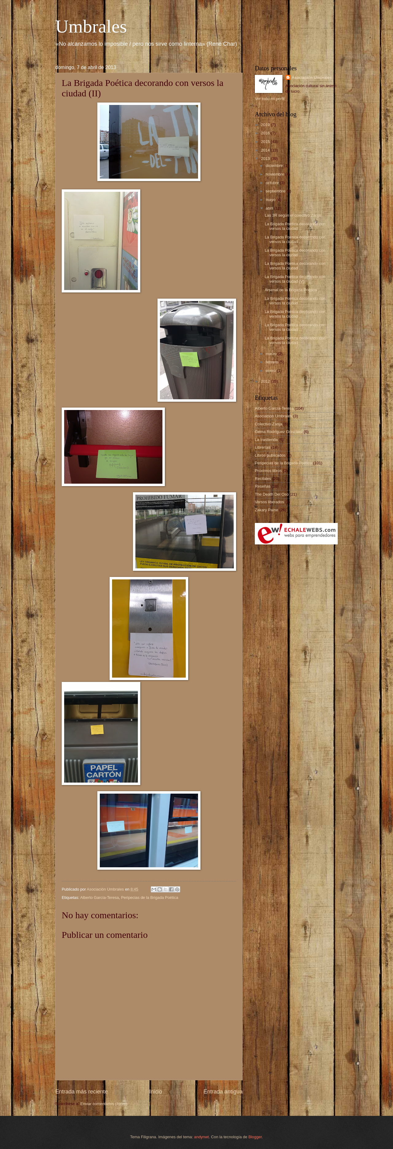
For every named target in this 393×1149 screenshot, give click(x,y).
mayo (271, 199)
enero (271, 370)
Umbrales (91, 26)
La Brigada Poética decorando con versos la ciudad (295, 340)
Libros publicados (270, 455)
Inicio (155, 1092)
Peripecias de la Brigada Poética (149, 897)
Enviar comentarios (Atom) (103, 1103)
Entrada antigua (223, 1092)
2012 (266, 381)
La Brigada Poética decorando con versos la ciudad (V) (295, 279)
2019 (266, 124)
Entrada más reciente (81, 1092)
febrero (272, 362)
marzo (272, 353)
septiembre (276, 191)
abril (270, 208)
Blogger (255, 1137)
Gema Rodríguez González (279, 431)
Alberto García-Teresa (99, 897)
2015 (266, 141)
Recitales (263, 478)
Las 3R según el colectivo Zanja (293, 215)
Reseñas (262, 486)
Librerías (262, 447)
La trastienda (266, 439)
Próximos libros (268, 470)
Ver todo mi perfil (270, 98)
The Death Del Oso (272, 494)
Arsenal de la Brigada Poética (291, 290)
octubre (273, 182)
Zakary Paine (266, 510)
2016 (266, 133)
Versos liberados (269, 502)
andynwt (201, 1137)
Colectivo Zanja (268, 424)
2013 (266, 158)
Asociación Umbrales (312, 77)
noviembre (275, 174)
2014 (266, 150)
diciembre (275, 165)
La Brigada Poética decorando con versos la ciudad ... (295, 226)
